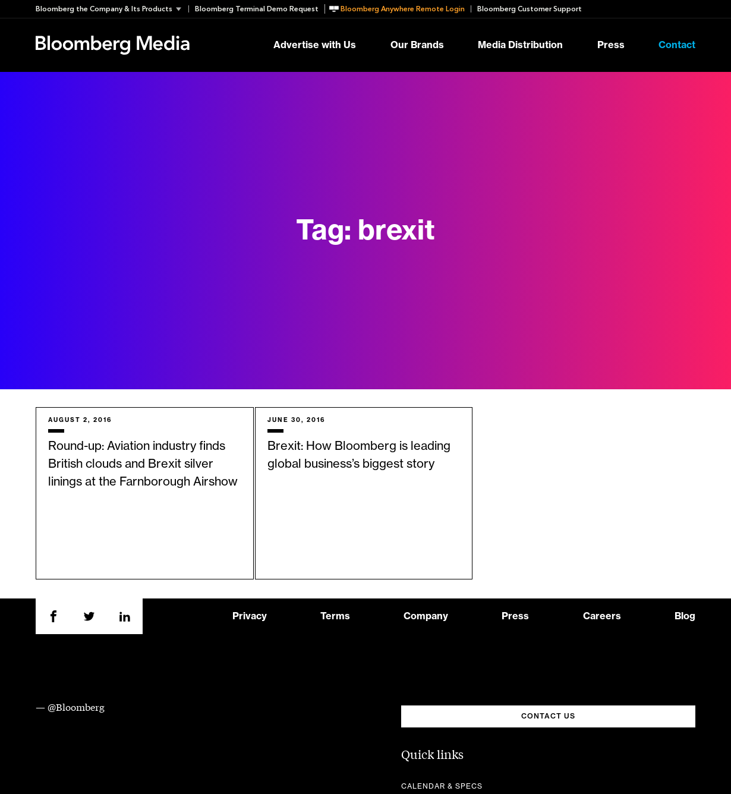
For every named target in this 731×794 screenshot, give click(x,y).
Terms (335, 616)
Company (426, 616)
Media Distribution (520, 45)
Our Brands (417, 45)
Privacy (249, 616)
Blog (685, 616)
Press (611, 45)
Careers (602, 616)
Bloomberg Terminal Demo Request (257, 8)
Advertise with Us (314, 45)
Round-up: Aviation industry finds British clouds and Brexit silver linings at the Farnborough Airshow (143, 464)
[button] (112, 8)
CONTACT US (548, 716)
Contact (676, 45)
